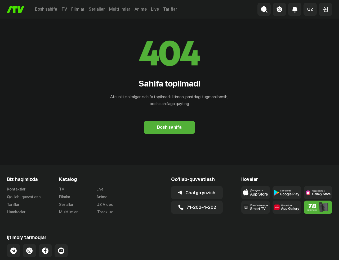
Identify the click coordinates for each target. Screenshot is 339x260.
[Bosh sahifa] (15, 9)
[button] (310, 9)
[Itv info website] (318, 207)
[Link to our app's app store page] (255, 192)
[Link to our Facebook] (45, 250)
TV (64, 9)
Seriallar (97, 9)
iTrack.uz (104, 212)
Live (155, 9)
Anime (141, 9)
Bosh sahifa (46, 9)
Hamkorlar (16, 212)
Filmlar (77, 9)
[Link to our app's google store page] (287, 192)
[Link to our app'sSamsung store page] (318, 192)
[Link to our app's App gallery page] (287, 207)
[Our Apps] (255, 207)
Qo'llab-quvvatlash (24, 196)
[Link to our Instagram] (29, 250)
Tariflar (170, 9)
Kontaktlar (16, 189)
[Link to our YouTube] (61, 250)
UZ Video (104, 204)
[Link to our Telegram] (13, 250)
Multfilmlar (119, 9)
